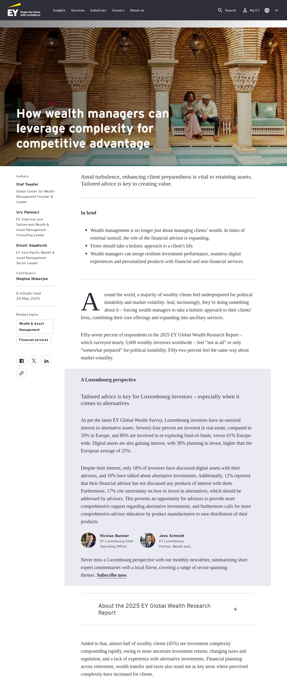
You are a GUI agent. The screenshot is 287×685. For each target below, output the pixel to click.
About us (137, 10)
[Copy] (21, 373)
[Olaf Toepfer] (27, 183)
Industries (98, 10)
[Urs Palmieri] (27, 211)
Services (78, 10)
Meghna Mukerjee (32, 278)
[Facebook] (21, 361)
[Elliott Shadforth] (31, 245)
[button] (271, 10)
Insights (59, 10)
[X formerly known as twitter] (34, 361)
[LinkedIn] (46, 361)
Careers (118, 10)
